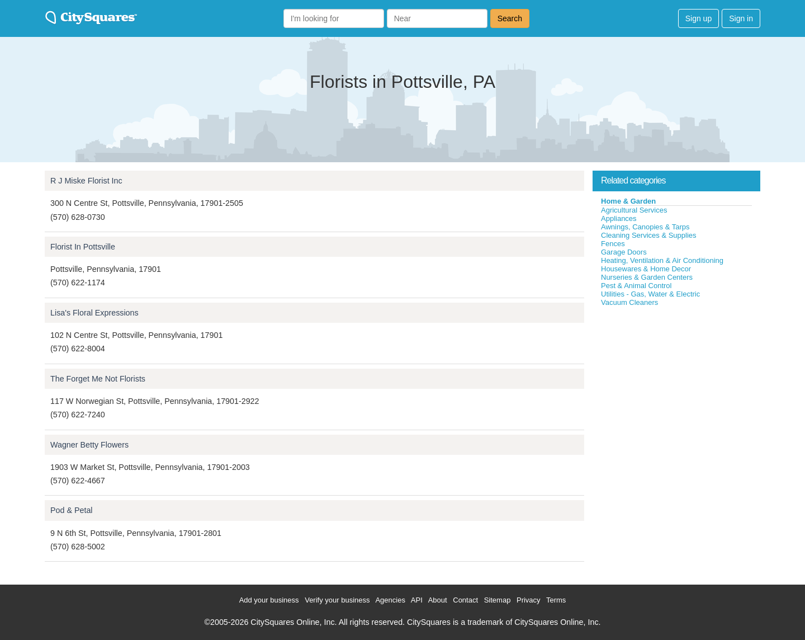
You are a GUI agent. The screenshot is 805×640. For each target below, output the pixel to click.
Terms (556, 600)
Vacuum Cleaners (629, 302)
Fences (613, 243)
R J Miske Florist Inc (86, 180)
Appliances (619, 218)
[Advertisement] (676, 391)
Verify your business (337, 600)
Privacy (529, 600)
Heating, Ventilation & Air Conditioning (662, 260)
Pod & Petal (71, 510)
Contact (465, 600)
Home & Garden (628, 201)
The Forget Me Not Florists (97, 378)
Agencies (390, 600)
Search (510, 18)
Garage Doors (624, 252)
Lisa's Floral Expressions (94, 312)
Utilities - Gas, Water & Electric (650, 294)
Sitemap (497, 600)
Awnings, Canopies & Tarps (645, 227)
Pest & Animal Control (636, 285)
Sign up (698, 18)
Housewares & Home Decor (646, 269)
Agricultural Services (634, 210)
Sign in (741, 18)
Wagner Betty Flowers (89, 444)
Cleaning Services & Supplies (649, 235)
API (417, 600)
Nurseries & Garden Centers (647, 277)
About (437, 600)
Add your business (269, 600)
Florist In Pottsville (82, 246)
